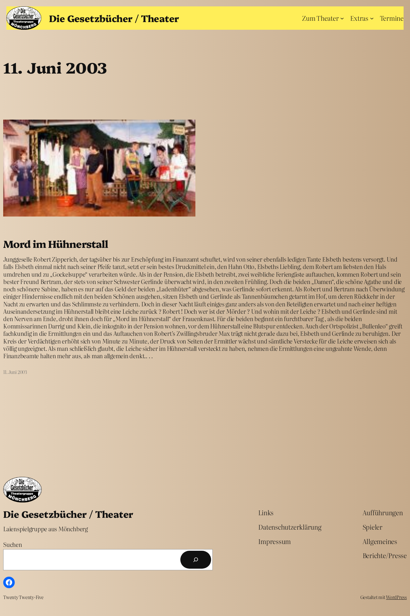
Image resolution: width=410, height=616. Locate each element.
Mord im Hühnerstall (55, 243)
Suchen (12, 544)
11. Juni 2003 (15, 372)
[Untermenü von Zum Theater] (342, 18)
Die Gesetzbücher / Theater (114, 18)
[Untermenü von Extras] (372, 18)
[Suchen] (195, 560)
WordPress (396, 597)
